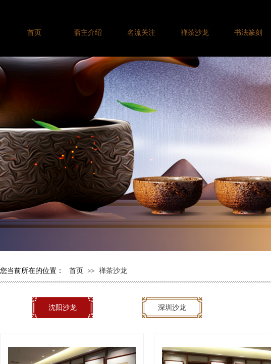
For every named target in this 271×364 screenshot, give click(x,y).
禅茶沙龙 (113, 270)
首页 (76, 270)
